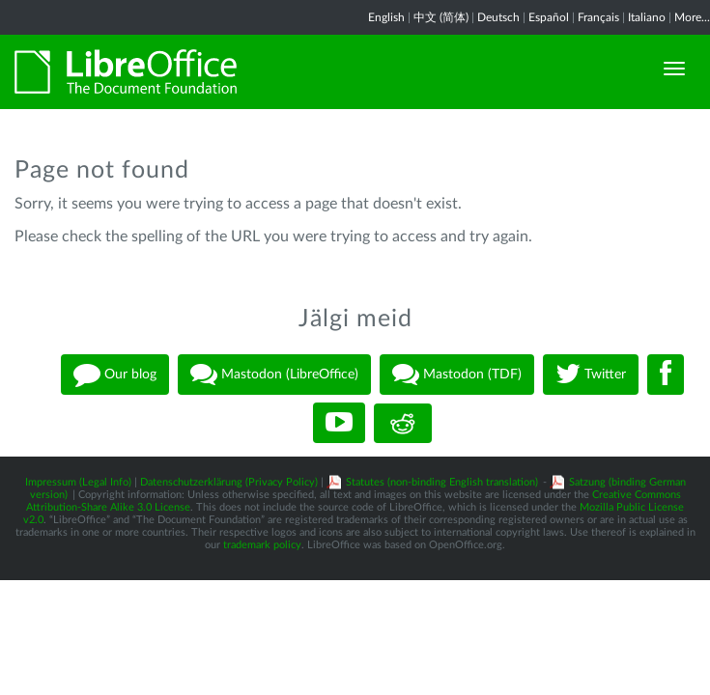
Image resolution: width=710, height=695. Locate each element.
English (386, 17)
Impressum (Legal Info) (78, 482)
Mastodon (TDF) (457, 374)
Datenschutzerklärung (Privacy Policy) (229, 482)
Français (598, 17)
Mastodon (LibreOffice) (274, 374)
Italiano (647, 17)
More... (692, 17)
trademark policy (262, 545)
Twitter (590, 374)
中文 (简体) (441, 17)
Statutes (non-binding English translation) (442, 482)
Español (548, 17)
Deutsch (498, 17)
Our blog (114, 374)
